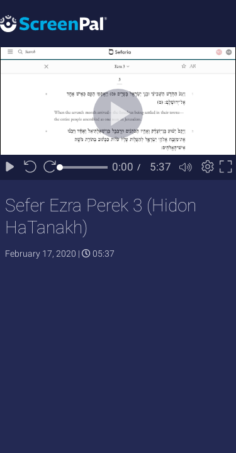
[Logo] (53, 23)
